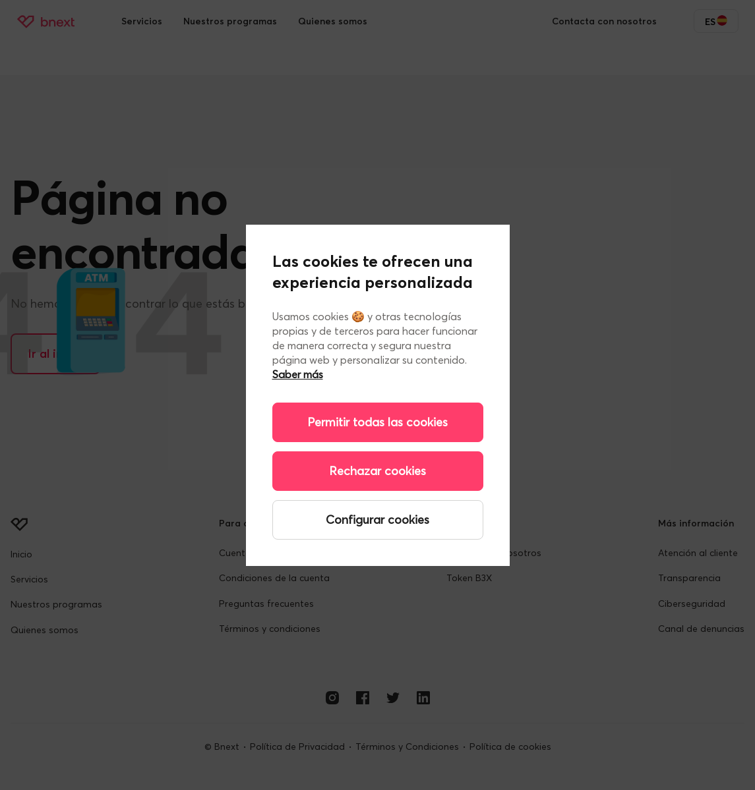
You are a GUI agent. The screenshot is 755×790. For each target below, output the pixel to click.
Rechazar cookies (377, 470)
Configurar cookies (377, 519)
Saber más (297, 374)
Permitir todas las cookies (377, 422)
